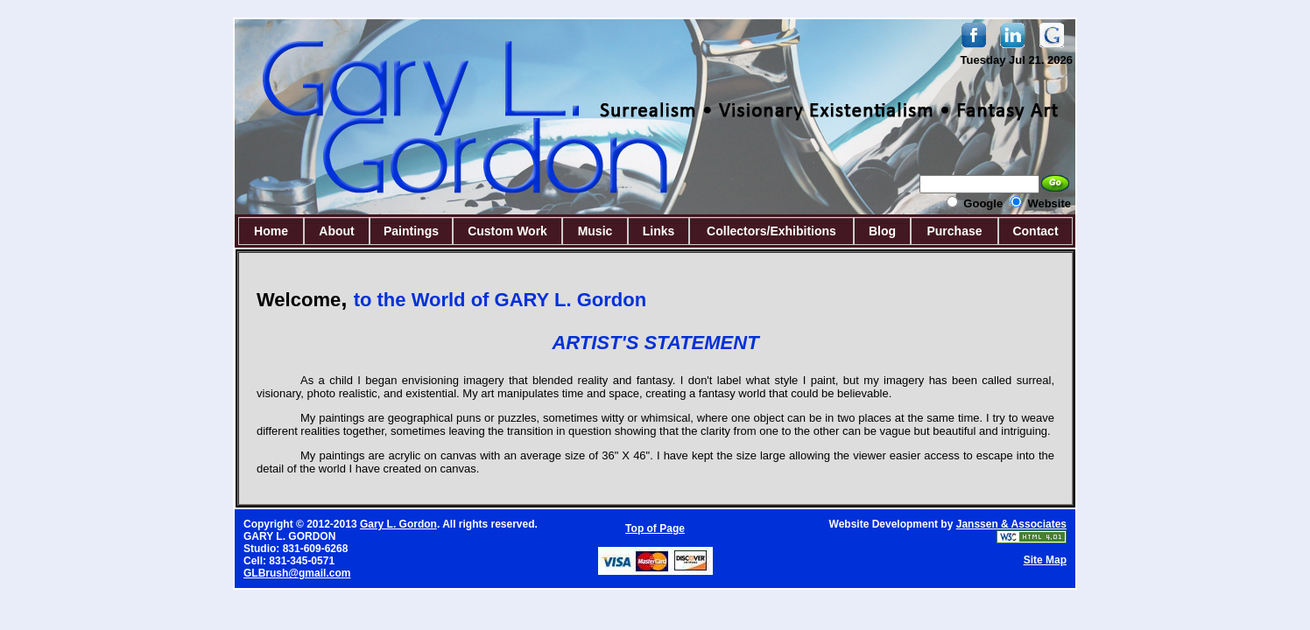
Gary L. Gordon (398, 524)
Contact (1035, 231)
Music (595, 231)
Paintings (411, 231)
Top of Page (655, 528)
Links (659, 231)
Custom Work (507, 231)
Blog (882, 231)
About (336, 231)
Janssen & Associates (1011, 524)
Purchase (954, 231)
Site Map (1045, 560)
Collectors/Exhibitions (771, 231)
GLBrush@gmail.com (296, 573)
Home (271, 231)
